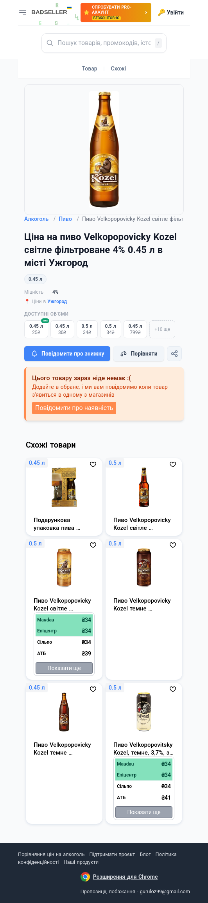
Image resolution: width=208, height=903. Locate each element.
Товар (89, 68)
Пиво (69, 219)
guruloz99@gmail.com (165, 891)
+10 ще (162, 329)
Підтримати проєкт (112, 854)
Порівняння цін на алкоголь (51, 854)
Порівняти (138, 354)
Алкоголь (40, 219)
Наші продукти (81, 862)
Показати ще (64, 668)
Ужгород (57, 301)
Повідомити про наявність (74, 408)
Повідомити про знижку (67, 354)
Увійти (171, 12)
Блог (145, 854)
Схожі (118, 68)
